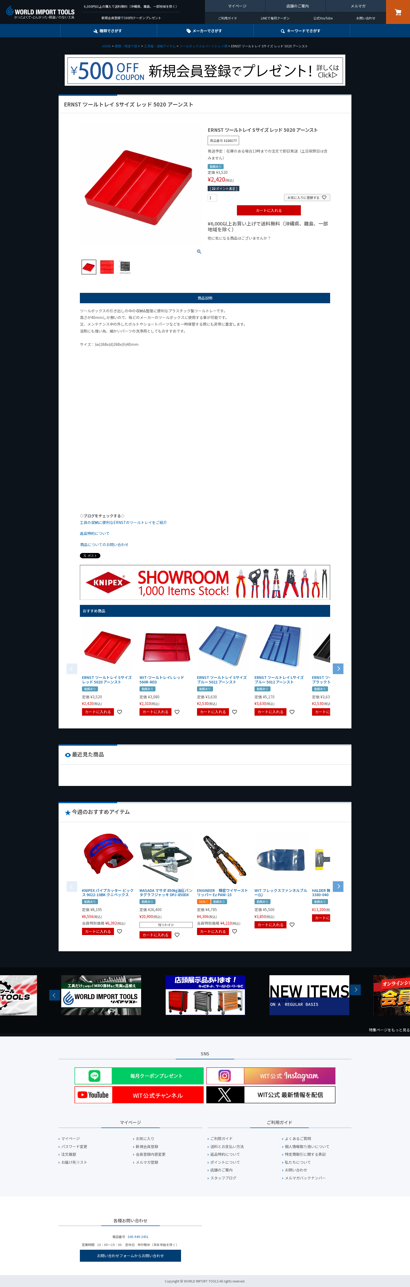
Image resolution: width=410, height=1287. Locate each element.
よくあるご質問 (298, 1138)
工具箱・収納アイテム (160, 46)
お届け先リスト (74, 1162)
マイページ (237, 6)
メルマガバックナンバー (305, 1178)
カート (398, 12)
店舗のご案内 (297, 6)
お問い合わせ (365, 18)
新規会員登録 (147, 1146)
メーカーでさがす (207, 30)
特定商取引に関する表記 (305, 1154)
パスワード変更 (74, 1146)
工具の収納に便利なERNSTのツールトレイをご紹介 (123, 522)
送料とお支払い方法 (227, 1146)
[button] (338, 668)
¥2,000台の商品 (293, 247)
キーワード (304, 30)
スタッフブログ (223, 1178)
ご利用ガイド (227, 18)
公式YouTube (323, 18)
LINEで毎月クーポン (275, 18)
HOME (106, 46)
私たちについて (298, 1162)
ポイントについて (225, 1162)
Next (355, 990)
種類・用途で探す (127, 46)
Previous (54, 995)
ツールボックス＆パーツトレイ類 (203, 46)
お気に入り (145, 1138)
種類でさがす (111, 30)
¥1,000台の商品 (260, 247)
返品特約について (95, 533)
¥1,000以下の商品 (225, 247)
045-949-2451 (138, 1236)
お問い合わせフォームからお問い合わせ (130, 1255)
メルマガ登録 (147, 1162)
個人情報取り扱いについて (307, 1146)
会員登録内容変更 (151, 1154)
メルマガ (358, 6)
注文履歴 (68, 1154)
